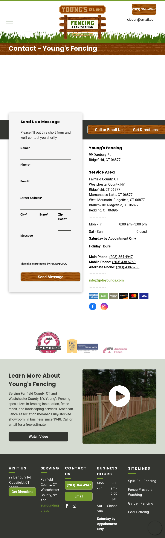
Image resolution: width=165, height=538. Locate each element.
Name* (25, 148)
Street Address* (31, 198)
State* (43, 214)
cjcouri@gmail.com (141, 19)
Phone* (25, 164)
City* (23, 214)
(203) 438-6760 (124, 262)
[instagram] (104, 307)
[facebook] (92, 307)
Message (26, 235)
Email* (24, 181)
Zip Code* (62, 217)
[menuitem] (143, 481)
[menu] (9, 21)
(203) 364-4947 (121, 257)
